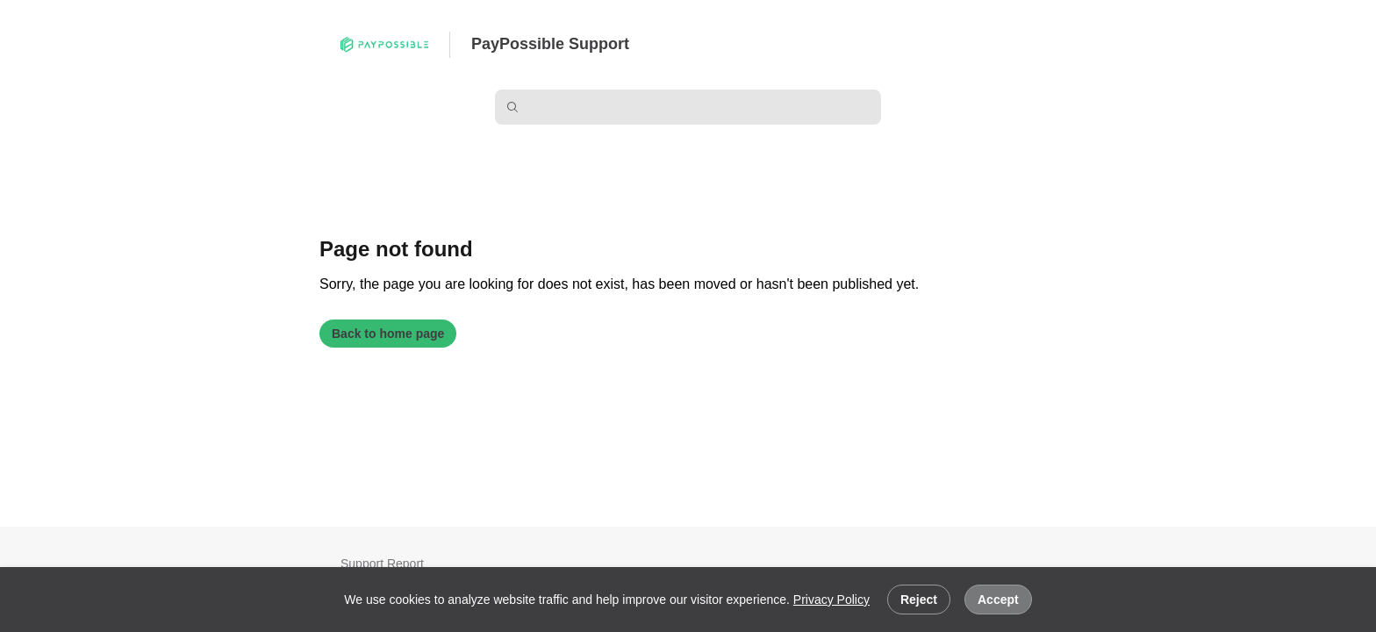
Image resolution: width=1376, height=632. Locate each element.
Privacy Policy (831, 599)
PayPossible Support (550, 44)
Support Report (382, 564)
